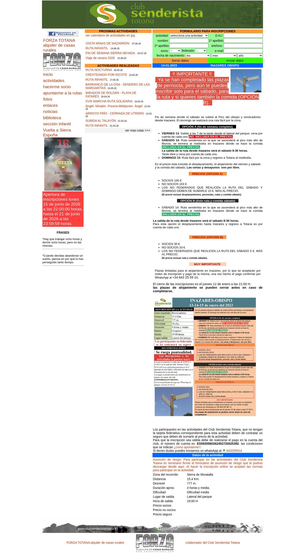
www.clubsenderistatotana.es (98, 528)
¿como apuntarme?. (187, 447)
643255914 (232, 450)
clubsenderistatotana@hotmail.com (227, 528)
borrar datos (180, 60)
